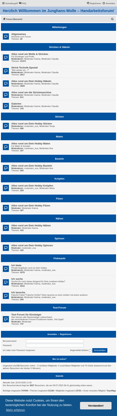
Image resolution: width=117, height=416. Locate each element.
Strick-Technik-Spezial (24, 67)
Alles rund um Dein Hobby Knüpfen (32, 185)
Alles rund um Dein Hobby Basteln (31, 165)
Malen (59, 136)
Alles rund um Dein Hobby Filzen (30, 205)
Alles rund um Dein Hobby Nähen (31, 225)
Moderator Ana (46, 148)
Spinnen (59, 238)
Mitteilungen (59, 27)
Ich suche (17, 278)
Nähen (59, 218)
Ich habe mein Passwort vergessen (19, 350)
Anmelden (52, 334)
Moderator (26, 322)
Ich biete (16, 265)
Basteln (59, 158)
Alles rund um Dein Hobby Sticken (31, 123)
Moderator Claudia (50, 59)
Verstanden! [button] (96, 405)
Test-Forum (59, 307)
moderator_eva (31, 126)
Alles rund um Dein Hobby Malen (30, 143)
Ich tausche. (18, 292)
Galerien (16, 103)
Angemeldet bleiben (80, 350)
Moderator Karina (32, 59)
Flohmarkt (59, 258)
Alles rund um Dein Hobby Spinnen (32, 245)
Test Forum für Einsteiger (26, 314)
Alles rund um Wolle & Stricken (29, 54)
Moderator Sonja (47, 126)
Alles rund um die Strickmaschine (31, 92)
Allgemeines (18, 34)
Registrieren (65, 334)
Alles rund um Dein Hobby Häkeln (31, 81)
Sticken (59, 116)
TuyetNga (111, 390)
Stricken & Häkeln (59, 47)
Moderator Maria (47, 188)
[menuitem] (22, 3)
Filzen (59, 198)
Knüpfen (60, 178)
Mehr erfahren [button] (15, 410)
